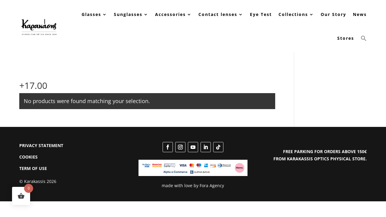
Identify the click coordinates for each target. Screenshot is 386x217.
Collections (293, 14)
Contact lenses (217, 14)
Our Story (333, 14)
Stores (345, 38)
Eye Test (261, 14)
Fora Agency (212, 185)
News (360, 14)
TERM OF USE (33, 168)
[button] (364, 38)
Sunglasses (128, 14)
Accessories (170, 14)
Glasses (91, 14)
